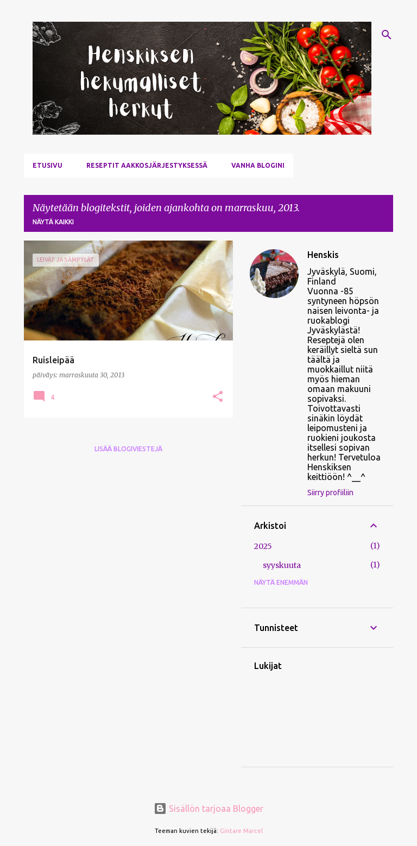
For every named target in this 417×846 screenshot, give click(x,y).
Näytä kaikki (53, 221)
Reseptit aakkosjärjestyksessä (146, 165)
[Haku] (386, 35)
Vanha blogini (258, 165)
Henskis (323, 255)
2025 (263, 546)
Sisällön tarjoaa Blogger (208, 808)
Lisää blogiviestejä (128, 448)
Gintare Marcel (241, 831)
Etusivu (47, 165)
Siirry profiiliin (330, 492)
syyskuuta (282, 565)
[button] (217, 397)
